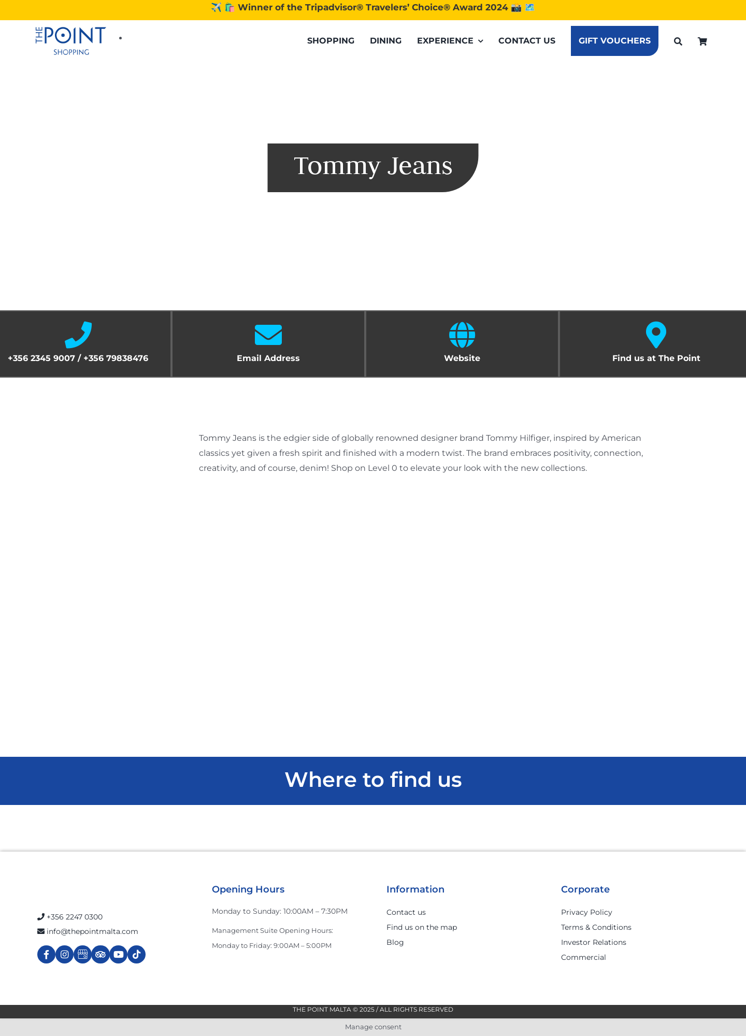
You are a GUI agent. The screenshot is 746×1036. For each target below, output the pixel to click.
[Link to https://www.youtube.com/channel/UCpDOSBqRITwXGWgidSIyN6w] (118, 954)
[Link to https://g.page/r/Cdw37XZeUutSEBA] (83, 954)
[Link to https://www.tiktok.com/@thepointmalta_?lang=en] (136, 954)
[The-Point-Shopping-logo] (71, 41)
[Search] (678, 41)
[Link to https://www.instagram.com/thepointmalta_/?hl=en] (64, 954)
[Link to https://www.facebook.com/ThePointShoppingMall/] (46, 954)
